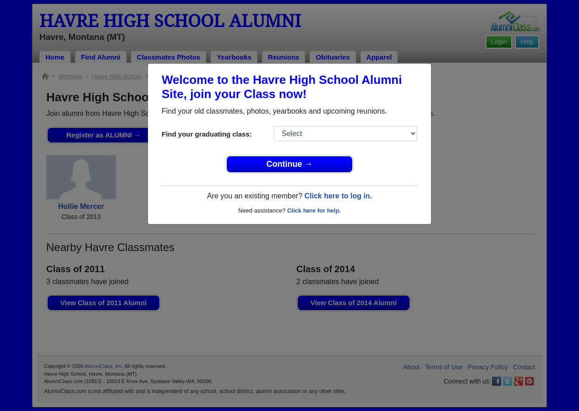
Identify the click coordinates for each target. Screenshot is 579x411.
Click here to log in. (338, 196)
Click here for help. (314, 210)
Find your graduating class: (207, 134)
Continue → (290, 164)
